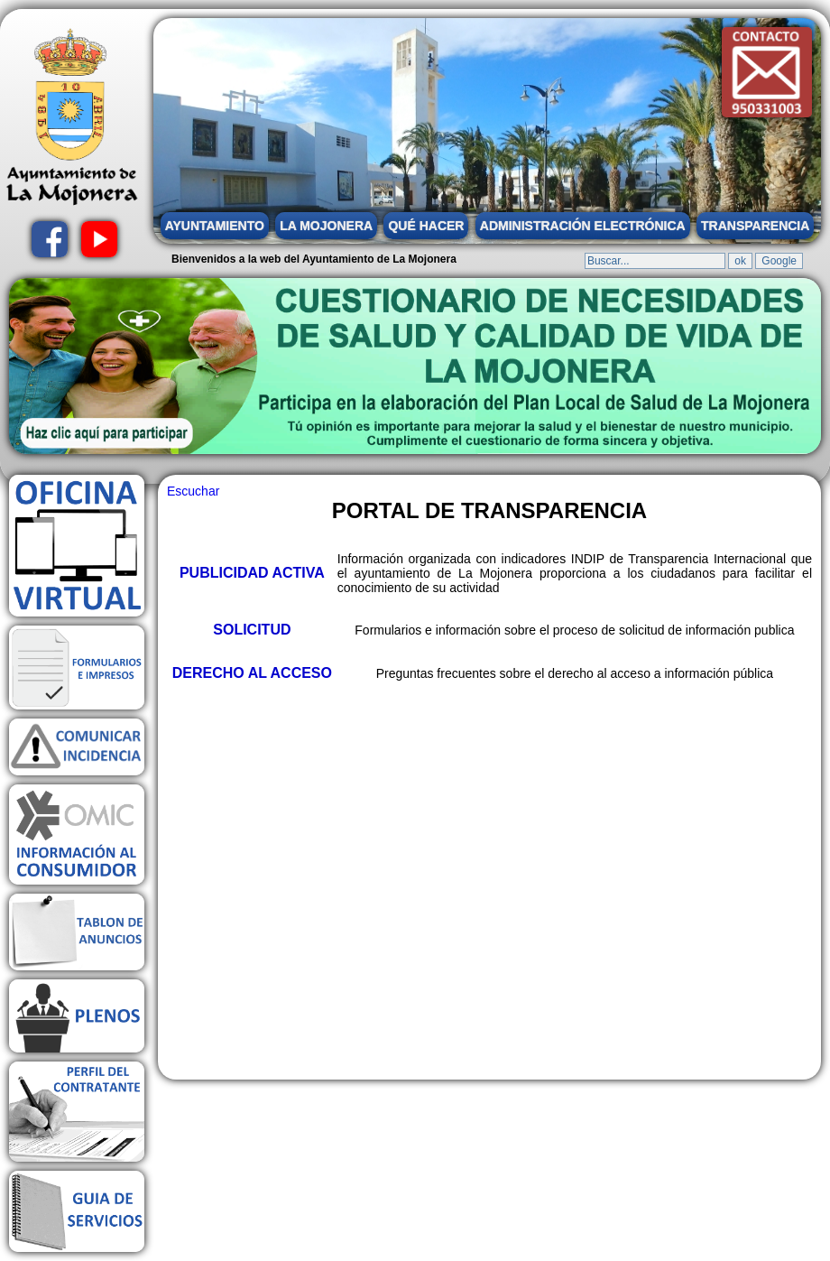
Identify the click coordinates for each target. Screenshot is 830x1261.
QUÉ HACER (426, 225)
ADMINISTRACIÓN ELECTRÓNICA (583, 225)
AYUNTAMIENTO (214, 225)
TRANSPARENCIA (755, 225)
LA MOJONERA (326, 225)
